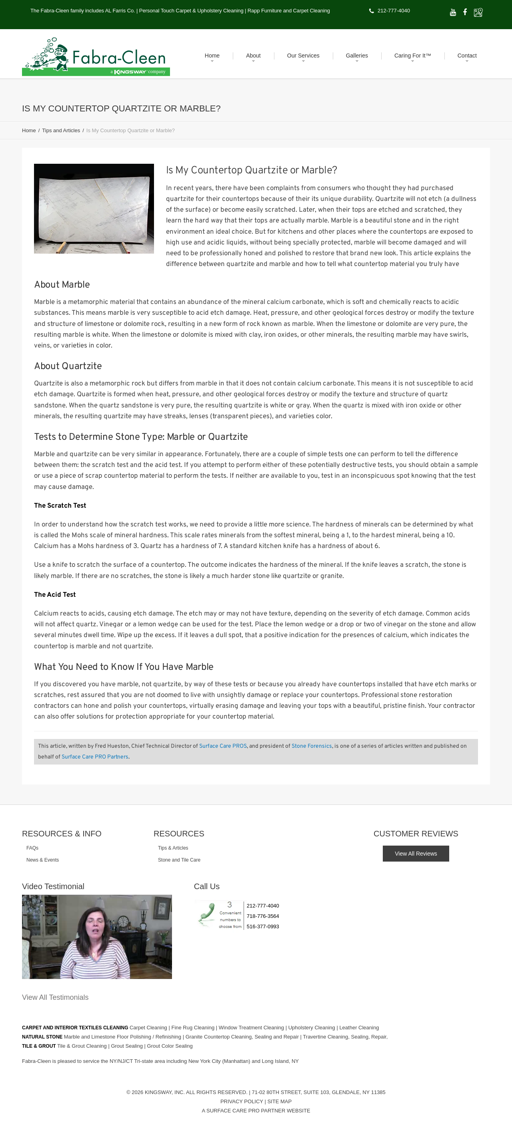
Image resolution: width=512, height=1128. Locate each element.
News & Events (42, 860)
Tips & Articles (173, 848)
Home (29, 130)
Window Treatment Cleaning (252, 1027)
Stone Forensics (312, 746)
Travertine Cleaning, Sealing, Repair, (345, 1036)
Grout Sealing (127, 1046)
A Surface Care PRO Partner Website (256, 1110)
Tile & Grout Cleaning (82, 1046)
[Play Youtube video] (97, 937)
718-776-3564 (263, 916)
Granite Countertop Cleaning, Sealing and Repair (243, 1036)
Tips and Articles (61, 130)
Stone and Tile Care (179, 860)
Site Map (279, 1101)
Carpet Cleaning (149, 1027)
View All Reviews (416, 853)
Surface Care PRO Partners (95, 757)
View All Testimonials (55, 997)
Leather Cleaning (359, 1027)
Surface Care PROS (223, 746)
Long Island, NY (280, 1061)
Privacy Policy (241, 1101)
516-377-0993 (263, 926)
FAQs (32, 848)
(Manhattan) (237, 1061)
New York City (205, 1061)
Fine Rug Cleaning (193, 1027)
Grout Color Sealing (170, 1046)
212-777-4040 (394, 11)
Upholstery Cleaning (312, 1027)
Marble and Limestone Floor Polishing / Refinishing (123, 1036)
